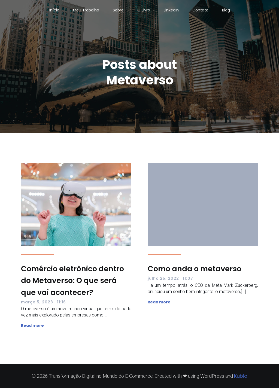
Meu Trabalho (86, 11)
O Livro (143, 11)
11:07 (188, 280)
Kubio (240, 377)
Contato (200, 11)
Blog (226, 11)
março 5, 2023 (37, 303)
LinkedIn (171, 11)
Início (54, 11)
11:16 (61, 303)
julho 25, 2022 (163, 280)
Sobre (118, 11)
